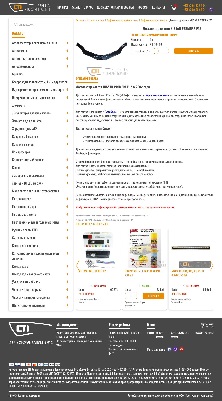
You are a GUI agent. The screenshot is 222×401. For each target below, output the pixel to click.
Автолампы (19, 50)
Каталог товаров (82, 7)
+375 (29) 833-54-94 (194, 5)
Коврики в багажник (25, 136)
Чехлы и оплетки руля (26, 289)
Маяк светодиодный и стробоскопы (35, 190)
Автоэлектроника (23, 66)
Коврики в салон (23, 144)
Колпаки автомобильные (28, 159)
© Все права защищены (24, 395)
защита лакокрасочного (156, 95)
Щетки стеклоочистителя (28, 305)
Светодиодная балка (25, 245)
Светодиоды (20, 266)
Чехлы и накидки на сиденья (31, 297)
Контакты (158, 7)
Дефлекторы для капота (154, 20)
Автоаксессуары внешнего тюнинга (34, 42)
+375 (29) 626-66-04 (194, 9)
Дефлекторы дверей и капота (31, 112)
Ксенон (16, 167)
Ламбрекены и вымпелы (28, 175)
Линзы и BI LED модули (27, 183)
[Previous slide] (77, 265)
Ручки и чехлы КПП (25, 229)
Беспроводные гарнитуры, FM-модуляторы (40, 81)
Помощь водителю (24, 214)
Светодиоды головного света (31, 274)
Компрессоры (21, 151)
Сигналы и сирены (24, 237)
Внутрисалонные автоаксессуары (33, 97)
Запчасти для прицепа (27, 120)
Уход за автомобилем (26, 281)
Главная (62, 7)
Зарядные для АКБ (24, 128)
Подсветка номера (24, 206)
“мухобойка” (111, 112)
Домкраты (18, 105)
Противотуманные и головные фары (35, 222)
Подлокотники (21, 198)
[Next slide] (211, 265)
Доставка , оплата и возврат (115, 7)
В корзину (193, 51)
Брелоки (17, 74)
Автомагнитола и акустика (29, 58)
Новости (143, 7)
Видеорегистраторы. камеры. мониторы (38, 89)
